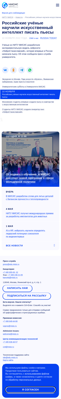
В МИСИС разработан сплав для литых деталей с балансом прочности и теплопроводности (29, 197)
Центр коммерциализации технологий (20, 339)
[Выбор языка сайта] (45, 4)
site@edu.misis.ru (10, 357)
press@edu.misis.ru (11, 264)
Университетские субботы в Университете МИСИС (23, 87)
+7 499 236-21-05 (15, 275)
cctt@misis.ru (8, 347)
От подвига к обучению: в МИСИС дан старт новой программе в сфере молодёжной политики (30, 178)
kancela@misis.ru (10, 278)
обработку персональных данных (24, 380)
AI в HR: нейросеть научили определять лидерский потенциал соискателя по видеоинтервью (25, 233)
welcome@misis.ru (10, 334)
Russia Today (48, 38)
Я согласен (30, 389)
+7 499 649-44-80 (10, 321)
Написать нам (17, 288)
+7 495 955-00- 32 (10, 272)
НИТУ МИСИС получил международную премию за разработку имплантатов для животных (29, 214)
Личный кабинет (51, 4)
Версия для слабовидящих (13, 13)
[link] (5, 70)
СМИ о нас (33, 38)
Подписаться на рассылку (26, 295)
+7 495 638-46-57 (10, 342)
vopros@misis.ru (10, 326)
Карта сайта (8, 360)
